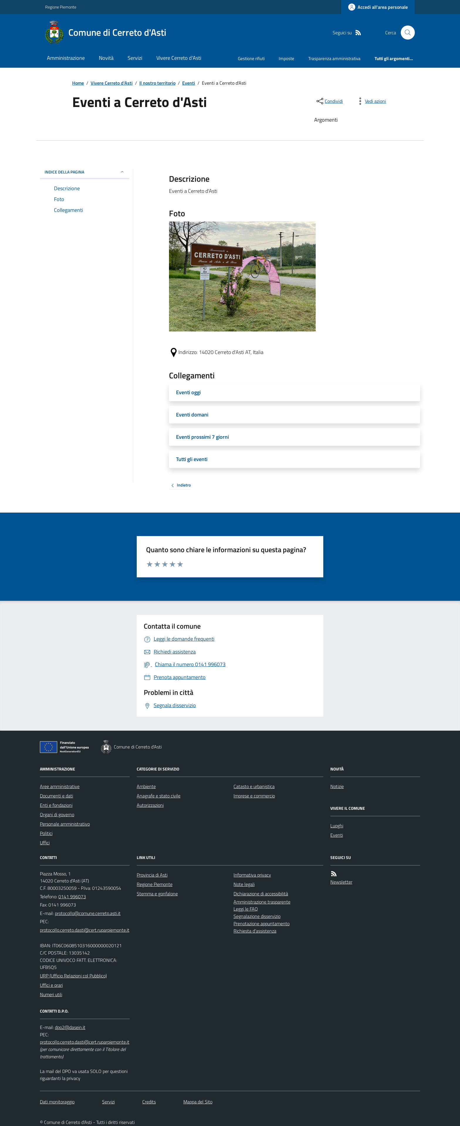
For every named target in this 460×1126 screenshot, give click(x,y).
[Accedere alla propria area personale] (378, 7)
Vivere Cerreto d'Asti (178, 58)
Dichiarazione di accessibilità (261, 893)
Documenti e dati (56, 795)
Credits (149, 1101)
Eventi (188, 82)
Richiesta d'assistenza (255, 930)
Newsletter (341, 881)
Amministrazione (66, 58)
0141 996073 (72, 896)
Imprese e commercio (254, 795)
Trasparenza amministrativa (334, 58)
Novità (106, 58)
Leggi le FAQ (246, 908)
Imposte (286, 58)
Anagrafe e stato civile (158, 795)
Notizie (337, 786)
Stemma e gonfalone (157, 893)
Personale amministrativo (65, 823)
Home (78, 82)
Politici (46, 833)
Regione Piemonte (60, 7)
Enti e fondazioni (56, 805)
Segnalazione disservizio (257, 916)
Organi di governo (57, 814)
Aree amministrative (60, 786)
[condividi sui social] (329, 101)
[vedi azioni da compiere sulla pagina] (370, 101)
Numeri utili (51, 994)
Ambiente (146, 786)
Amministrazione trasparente (262, 901)
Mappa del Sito (197, 1101)
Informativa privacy (252, 874)
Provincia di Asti (152, 874)
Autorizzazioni (150, 805)
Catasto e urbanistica (254, 786)
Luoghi (336, 825)
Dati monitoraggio (57, 1101)
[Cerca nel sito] (405, 32)
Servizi (135, 58)
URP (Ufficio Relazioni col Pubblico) (73, 975)
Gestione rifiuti (251, 58)
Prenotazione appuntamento (262, 923)
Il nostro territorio (157, 82)
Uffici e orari (51, 985)
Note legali (244, 884)
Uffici (45, 842)
